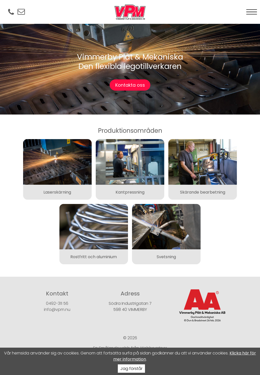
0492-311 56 (57, 303)
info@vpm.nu (57, 309)
